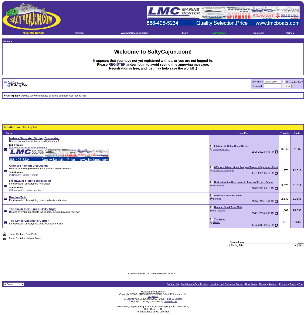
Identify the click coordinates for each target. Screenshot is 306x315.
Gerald (216, 222)
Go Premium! (218, 33)
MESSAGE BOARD (33, 33)
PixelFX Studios (174, 299)
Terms (293, 284)
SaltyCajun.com (16, 82)
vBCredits (129, 299)
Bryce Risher (170, 301)
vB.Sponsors (152, 296)
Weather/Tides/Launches (134, 33)
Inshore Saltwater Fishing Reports (29, 147)
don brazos (219, 210)
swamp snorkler (221, 149)
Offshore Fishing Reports (25, 175)
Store (185, 33)
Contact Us (173, 284)
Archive (273, 284)
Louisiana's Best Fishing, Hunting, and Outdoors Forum (212, 284)
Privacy (283, 284)
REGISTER (117, 64)
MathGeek (218, 185)
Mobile (262, 284)
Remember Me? (293, 82)
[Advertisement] (153, 111)
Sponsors (259, 33)
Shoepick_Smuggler (223, 170)
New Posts (251, 284)
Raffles (290, 33)
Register (79, 33)
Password (257, 86)
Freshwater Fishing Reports (26, 190)
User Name (258, 81)
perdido (217, 198)
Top (301, 284)
